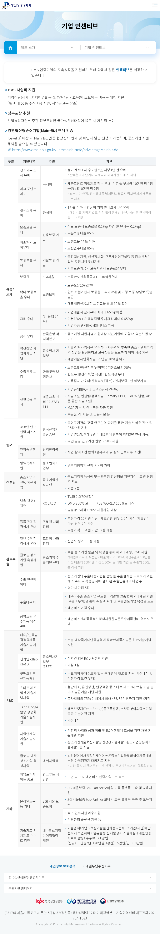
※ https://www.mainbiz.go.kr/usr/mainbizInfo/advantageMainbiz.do (63, 149)
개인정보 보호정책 (62, 865)
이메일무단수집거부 (96, 865)
